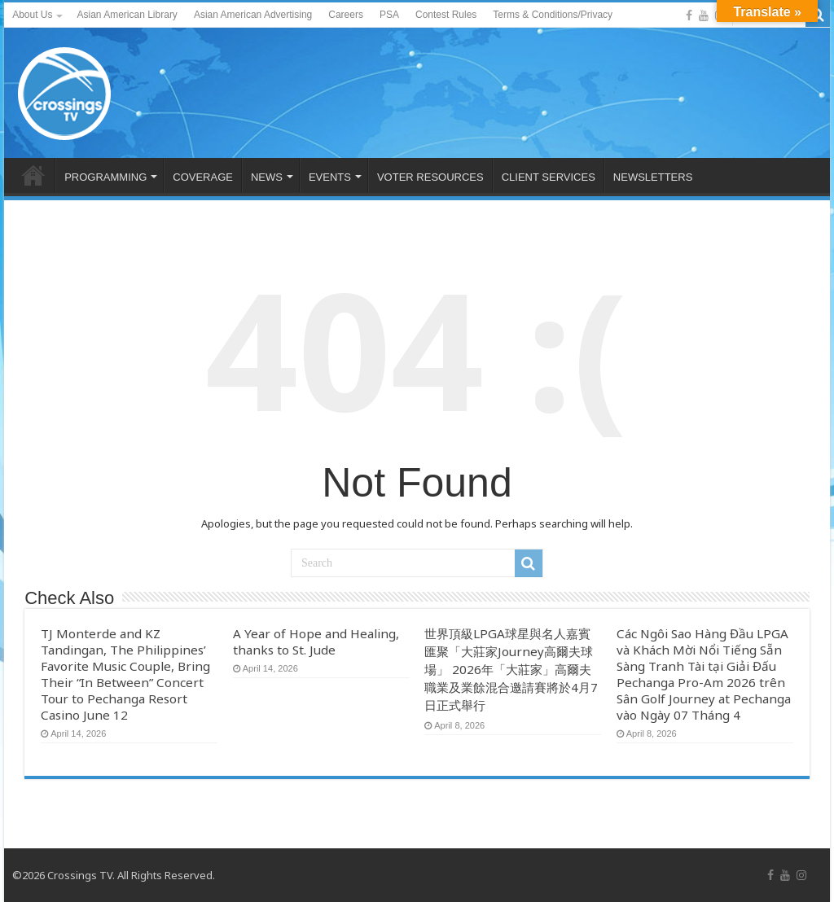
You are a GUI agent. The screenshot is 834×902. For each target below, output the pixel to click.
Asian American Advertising (253, 14)
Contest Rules (445, 14)
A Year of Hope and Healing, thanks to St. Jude (316, 641)
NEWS (267, 177)
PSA (389, 14)
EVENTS (330, 177)
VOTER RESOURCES (430, 177)
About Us (32, 14)
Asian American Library (127, 14)
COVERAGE (203, 177)
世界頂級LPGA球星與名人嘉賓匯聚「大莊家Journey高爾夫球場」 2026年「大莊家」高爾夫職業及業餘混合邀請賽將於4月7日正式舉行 (511, 669)
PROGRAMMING (105, 177)
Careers (345, 14)
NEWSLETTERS (653, 177)
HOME (33, 175)
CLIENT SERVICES (548, 177)
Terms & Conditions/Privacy (552, 14)
